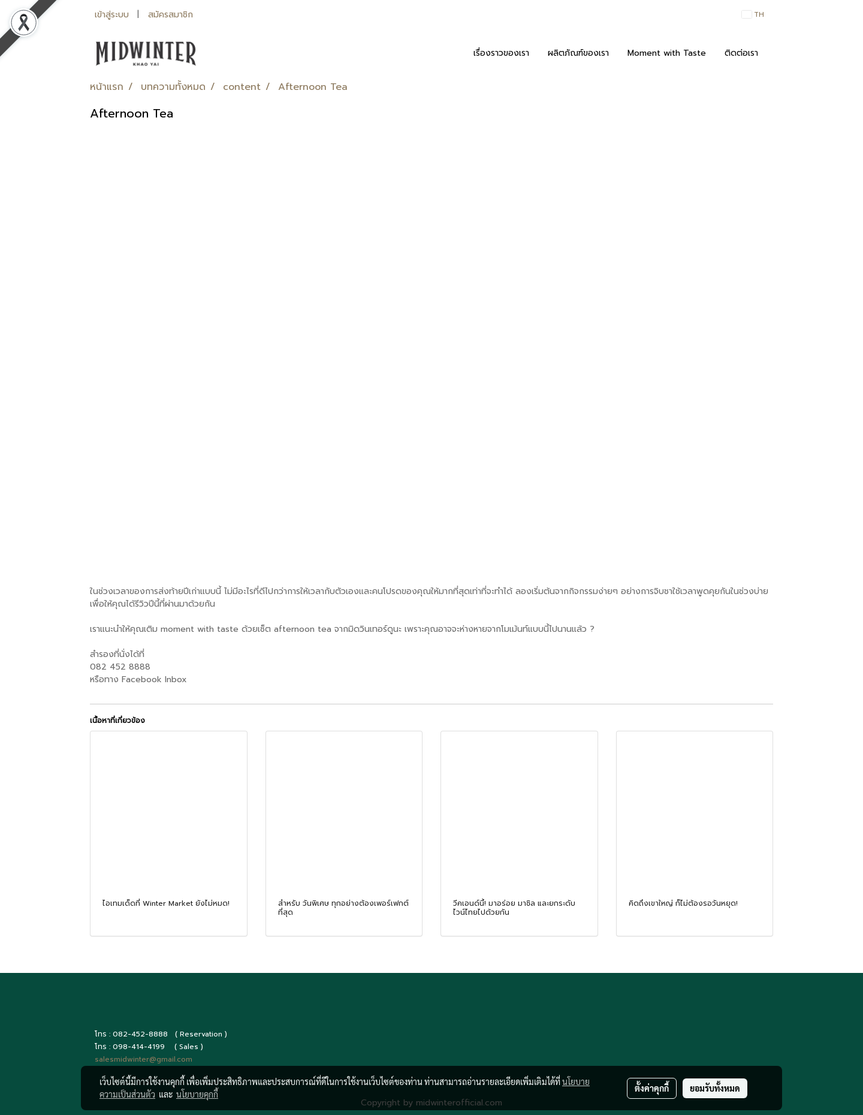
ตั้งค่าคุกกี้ (652, 1088)
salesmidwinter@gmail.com (143, 1059)
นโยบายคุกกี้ (197, 1094)
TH (753, 14)
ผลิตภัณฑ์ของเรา (578, 53)
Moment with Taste (666, 53)
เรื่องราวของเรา (501, 53)
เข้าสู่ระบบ (112, 14)
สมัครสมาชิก (170, 14)
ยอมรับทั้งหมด (715, 1088)
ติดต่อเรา (741, 53)
